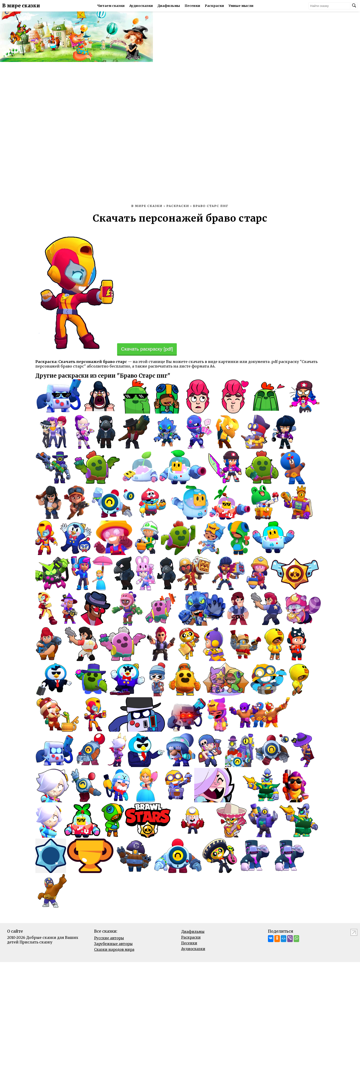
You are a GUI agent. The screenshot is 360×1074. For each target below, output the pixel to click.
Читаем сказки (111, 6)
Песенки (193, 6)
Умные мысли (241, 6)
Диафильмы (169, 6)
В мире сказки (21, 6)
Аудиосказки (141, 6)
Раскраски (215, 6)
